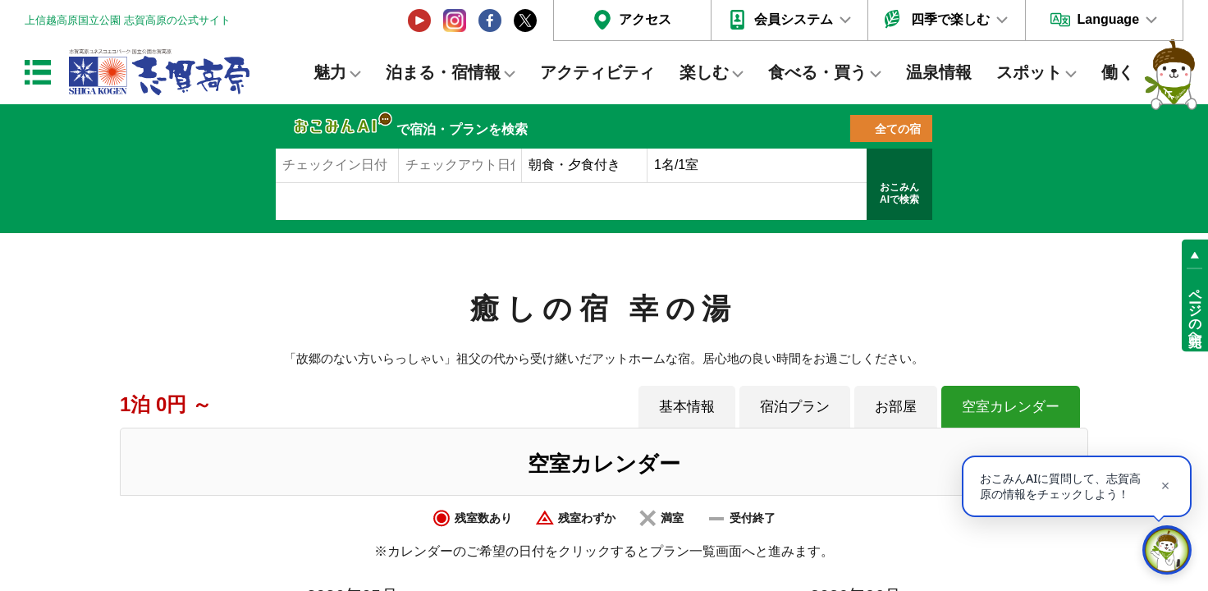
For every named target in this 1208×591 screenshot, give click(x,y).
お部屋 (896, 406)
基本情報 (687, 406)
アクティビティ (597, 72)
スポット (1029, 72)
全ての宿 (898, 128)
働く (1117, 72)
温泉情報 (939, 72)
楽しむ (704, 72)
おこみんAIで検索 (899, 193)
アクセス (645, 19)
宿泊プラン (795, 406)
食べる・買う (817, 72)
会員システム (793, 19)
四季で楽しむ (950, 19)
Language (1108, 19)
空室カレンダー (1010, 406)
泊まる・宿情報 (443, 72)
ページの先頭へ (1195, 310)
